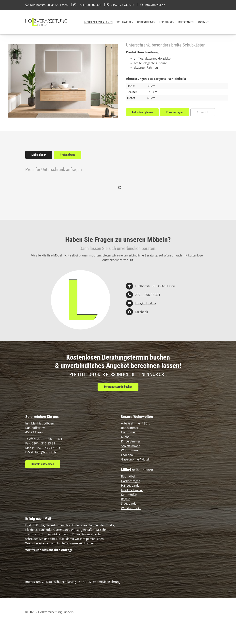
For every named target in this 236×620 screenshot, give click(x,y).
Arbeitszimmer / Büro (135, 423)
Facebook (141, 312)
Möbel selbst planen (98, 22)
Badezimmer (129, 428)
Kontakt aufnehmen (42, 464)
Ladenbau (127, 455)
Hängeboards (130, 485)
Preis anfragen (174, 112)
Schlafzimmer (130, 446)
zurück (204, 112)
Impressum (33, 582)
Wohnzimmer (130, 450)
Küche (125, 437)
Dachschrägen (130, 481)
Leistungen (166, 22)
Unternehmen (146, 22)
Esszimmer (128, 432)
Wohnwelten (125, 22)
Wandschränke (131, 508)
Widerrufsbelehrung (106, 582)
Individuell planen (142, 112)
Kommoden (129, 495)
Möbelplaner (38, 155)
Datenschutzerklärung (61, 582)
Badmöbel (128, 476)
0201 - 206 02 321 (89, 5)
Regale (125, 499)
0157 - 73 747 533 (122, 5)
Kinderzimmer (130, 441)
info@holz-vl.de (155, 5)
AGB (84, 582)
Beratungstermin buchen (118, 386)
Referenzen (186, 22)
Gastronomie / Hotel (135, 459)
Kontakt (203, 22)
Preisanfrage (67, 155)
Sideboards (128, 503)
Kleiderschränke (132, 490)
